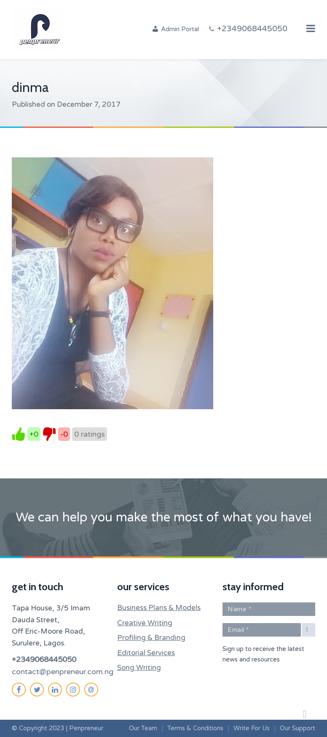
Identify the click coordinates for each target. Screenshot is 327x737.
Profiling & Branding (151, 637)
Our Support (297, 728)
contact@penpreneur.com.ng (62, 671)
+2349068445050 (44, 659)
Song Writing (139, 667)
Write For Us (251, 728)
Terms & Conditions (195, 728)
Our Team (143, 728)
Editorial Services (146, 652)
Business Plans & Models (159, 607)
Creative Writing (144, 622)
